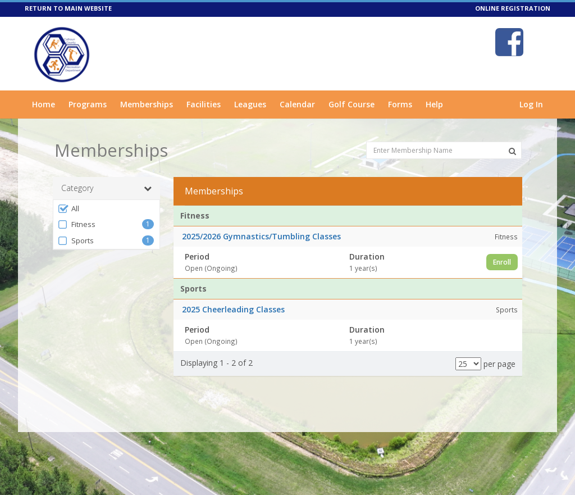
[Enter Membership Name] (444, 150)
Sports (75, 240)
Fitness (76, 224)
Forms (400, 104)
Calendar (297, 104)
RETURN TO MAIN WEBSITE (68, 8)
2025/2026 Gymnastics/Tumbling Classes (261, 236)
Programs (88, 104)
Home (43, 104)
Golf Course (351, 104)
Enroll (502, 262)
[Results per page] (468, 363)
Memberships (146, 104)
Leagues (250, 104)
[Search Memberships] (512, 151)
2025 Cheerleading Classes (233, 309)
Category (106, 188)
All (68, 208)
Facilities (203, 104)
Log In (531, 104)
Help (434, 104)
